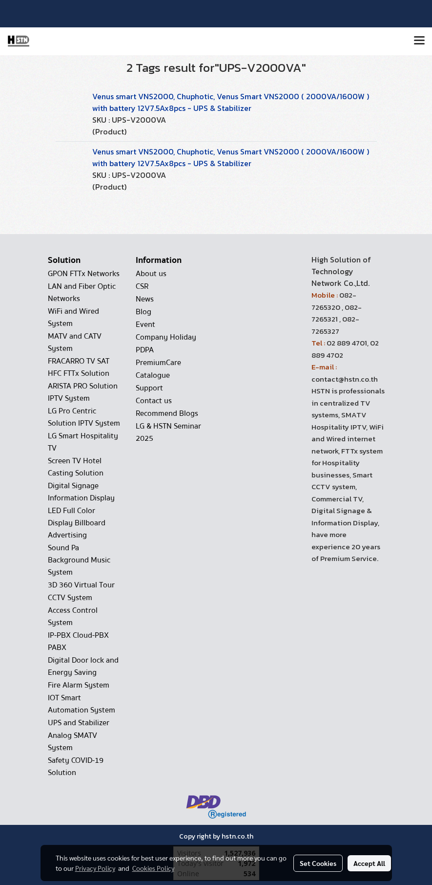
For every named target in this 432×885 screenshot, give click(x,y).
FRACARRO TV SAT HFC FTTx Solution (78, 367)
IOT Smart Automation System (81, 703)
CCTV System (70, 597)
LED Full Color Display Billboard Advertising (76, 522)
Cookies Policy (153, 867)
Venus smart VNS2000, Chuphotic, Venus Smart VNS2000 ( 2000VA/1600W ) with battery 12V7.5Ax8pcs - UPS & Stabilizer (230, 102)
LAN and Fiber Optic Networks (82, 292)
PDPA (145, 350)
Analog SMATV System (72, 741)
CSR (142, 286)
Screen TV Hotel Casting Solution (75, 466)
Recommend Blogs (167, 413)
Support (149, 388)
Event (145, 324)
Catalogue (153, 375)
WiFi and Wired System (73, 317)
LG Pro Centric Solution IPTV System (84, 417)
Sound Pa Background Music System (79, 560)
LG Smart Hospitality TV (83, 442)
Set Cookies (318, 863)
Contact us (154, 400)
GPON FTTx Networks (84, 273)
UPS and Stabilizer (78, 722)
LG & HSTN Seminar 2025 (168, 432)
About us (151, 273)
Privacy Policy (95, 867)
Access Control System (73, 616)
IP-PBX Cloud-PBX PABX (78, 641)
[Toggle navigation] (419, 41)
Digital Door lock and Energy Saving (83, 666)
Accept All (369, 863)
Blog (143, 311)
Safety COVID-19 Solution (75, 766)
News (145, 299)
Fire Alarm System (78, 685)
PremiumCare (158, 362)
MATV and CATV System (75, 342)
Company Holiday (166, 337)
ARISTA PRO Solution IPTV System (83, 392)
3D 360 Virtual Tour (81, 585)
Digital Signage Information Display (81, 491)
